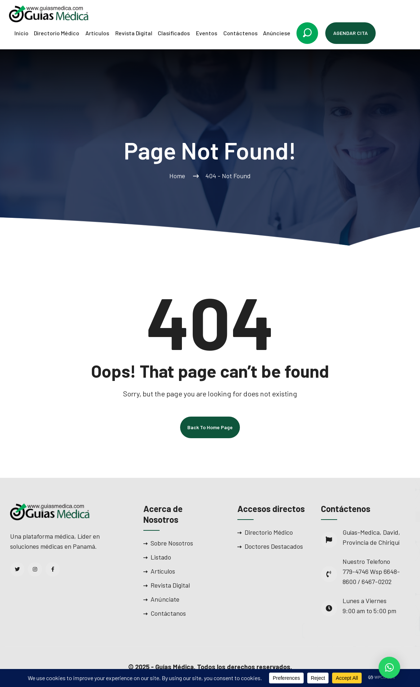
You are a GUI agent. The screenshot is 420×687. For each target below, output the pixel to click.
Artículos (97, 33)
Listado (161, 557)
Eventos (206, 33)
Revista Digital (133, 33)
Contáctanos (168, 613)
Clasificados (174, 33)
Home (178, 176)
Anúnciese (276, 33)
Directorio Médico (56, 33)
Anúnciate (165, 599)
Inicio (21, 33)
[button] (389, 667)
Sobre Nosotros (172, 543)
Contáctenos (240, 33)
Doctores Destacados (274, 546)
